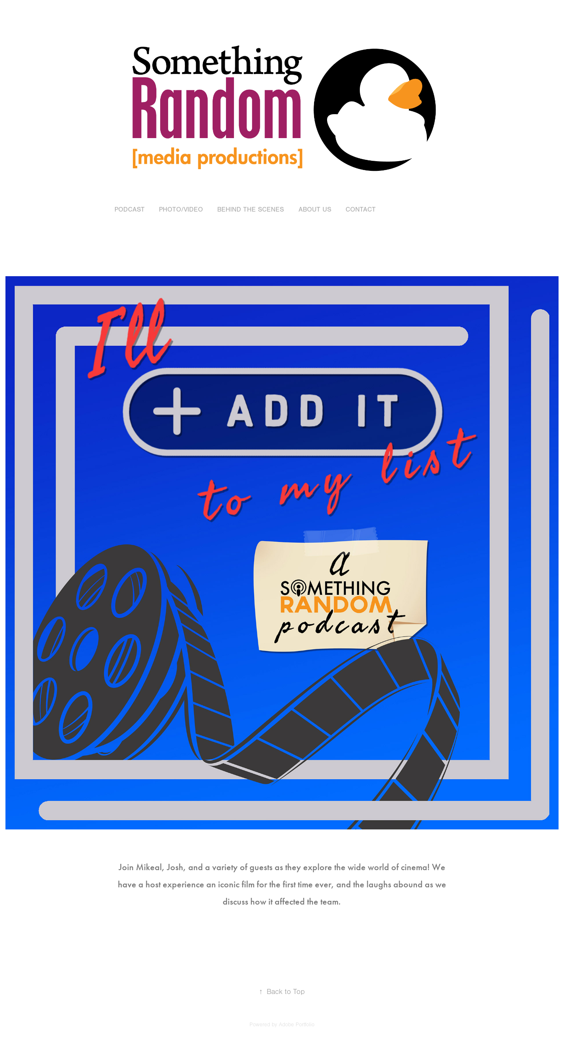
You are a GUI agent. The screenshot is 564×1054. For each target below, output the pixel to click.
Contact (361, 209)
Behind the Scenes (250, 209)
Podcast (129, 209)
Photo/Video (181, 209)
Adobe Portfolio (296, 1025)
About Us (315, 209)
